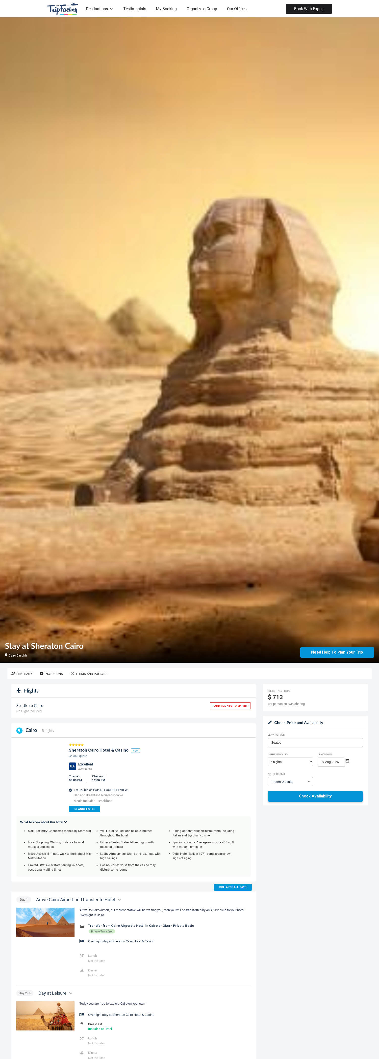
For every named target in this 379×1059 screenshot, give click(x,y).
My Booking (166, 8)
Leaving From (276, 734)
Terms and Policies (89, 673)
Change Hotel (84, 809)
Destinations (99, 8)
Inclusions (51, 673)
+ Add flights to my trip (230, 705)
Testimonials (134, 8)
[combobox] (315, 742)
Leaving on (325, 754)
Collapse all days (233, 887)
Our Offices (237, 8)
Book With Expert (309, 8)
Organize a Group (202, 8)
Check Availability (315, 796)
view (135, 750)
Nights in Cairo (278, 754)
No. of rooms (276, 774)
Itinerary (21, 673)
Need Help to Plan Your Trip (337, 652)
